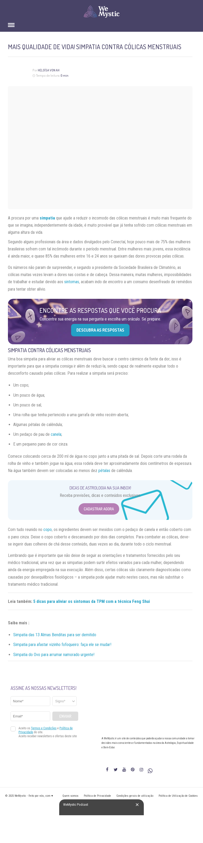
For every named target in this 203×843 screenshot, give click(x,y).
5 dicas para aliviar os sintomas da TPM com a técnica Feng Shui (91, 601)
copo (47, 529)
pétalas (104, 470)
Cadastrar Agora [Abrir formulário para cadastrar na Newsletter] (99, 509)
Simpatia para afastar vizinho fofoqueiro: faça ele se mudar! (62, 644)
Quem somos (70, 796)
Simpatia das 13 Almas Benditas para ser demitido (54, 634)
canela (56, 434)
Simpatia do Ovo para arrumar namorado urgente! (53, 654)
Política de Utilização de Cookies (178, 796)
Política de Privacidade (97, 796)
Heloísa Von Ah (48, 70)
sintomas (71, 281)
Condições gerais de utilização (134, 796)
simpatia (47, 218)
